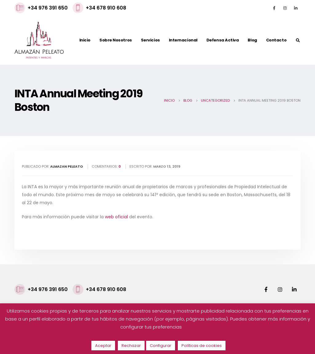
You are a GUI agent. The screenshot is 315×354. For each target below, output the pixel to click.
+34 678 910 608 (106, 7)
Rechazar (131, 345)
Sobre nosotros (115, 40)
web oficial (116, 217)
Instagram (280, 289)
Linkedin (294, 289)
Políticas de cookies (201, 345)
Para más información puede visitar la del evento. (87, 217)
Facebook (266, 289)
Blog (252, 40)
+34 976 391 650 (48, 7)
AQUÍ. (189, 327)
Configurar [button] (160, 345)
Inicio (84, 40)
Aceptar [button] (103, 345)
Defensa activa (222, 40)
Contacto (276, 40)
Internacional (183, 40)
